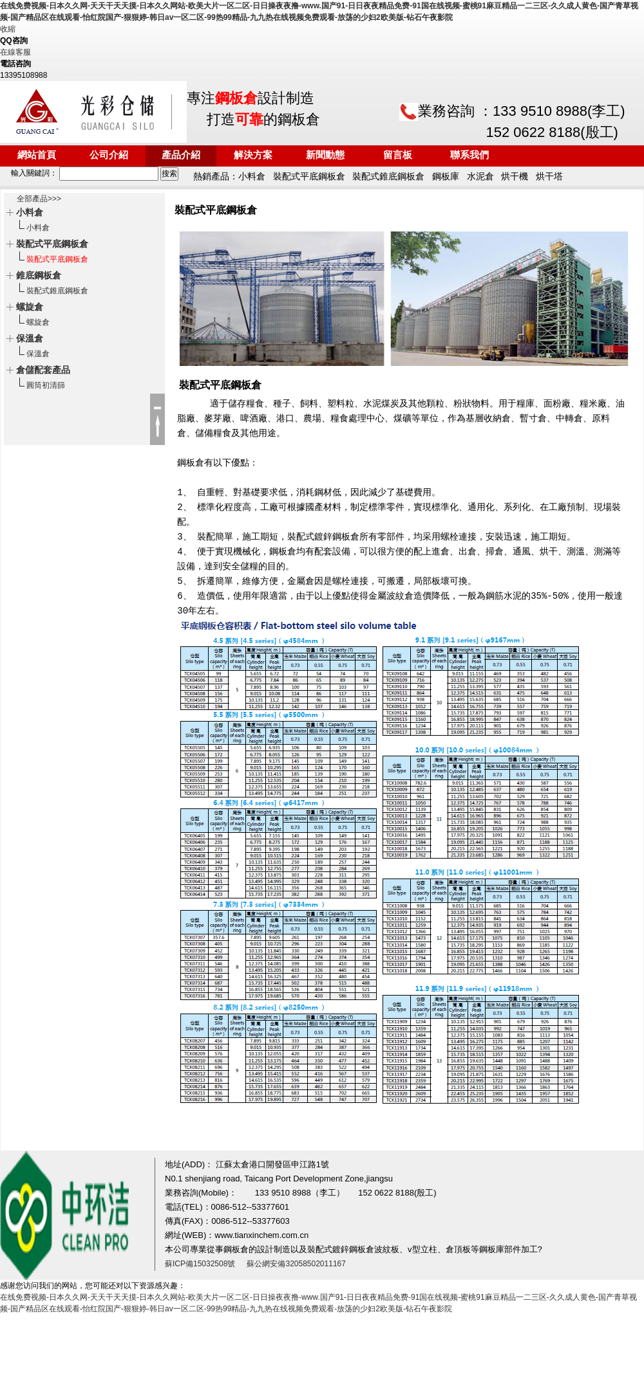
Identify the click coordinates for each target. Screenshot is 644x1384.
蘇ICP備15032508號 (200, 1263)
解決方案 (253, 155)
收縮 (7, 28)
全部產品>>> (39, 198)
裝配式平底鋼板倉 (57, 259)
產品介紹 (181, 155)
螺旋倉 (38, 322)
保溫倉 (38, 353)
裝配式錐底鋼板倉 (57, 290)
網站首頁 (36, 155)
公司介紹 (109, 155)
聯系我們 (469, 155)
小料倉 (38, 227)
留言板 (397, 155)
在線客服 (15, 52)
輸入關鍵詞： (80, 173)
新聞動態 (325, 155)
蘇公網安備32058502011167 (296, 1263)
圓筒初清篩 (45, 385)
